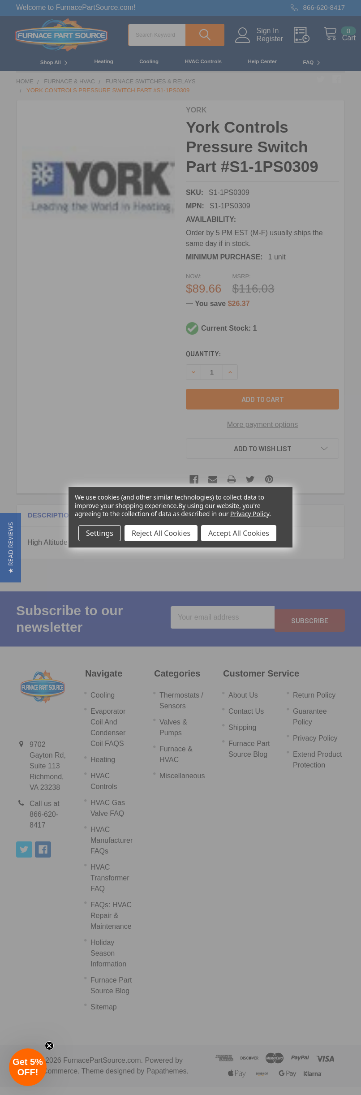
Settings (99, 533)
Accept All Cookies (238, 533)
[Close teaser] (49, 1045)
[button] (10, 547)
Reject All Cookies (161, 533)
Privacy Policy (249, 513)
